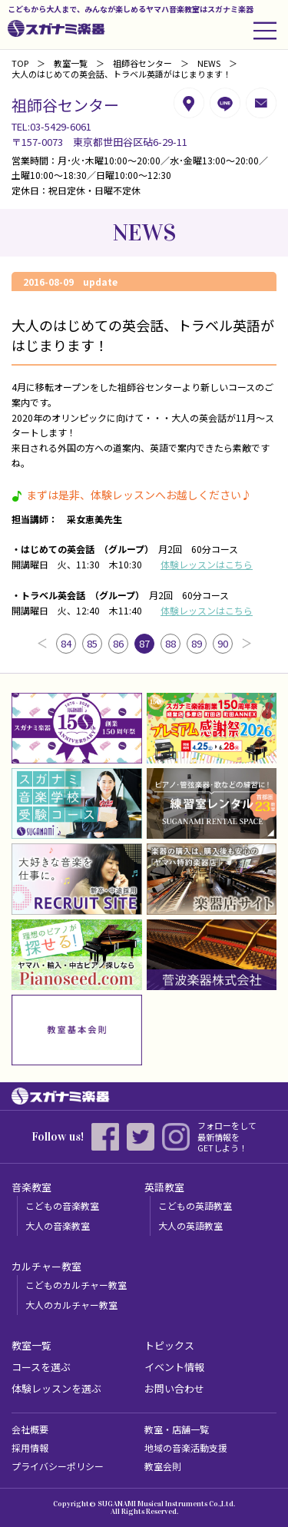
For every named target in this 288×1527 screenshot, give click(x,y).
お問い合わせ (174, 1388)
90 (222, 643)
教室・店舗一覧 (176, 1429)
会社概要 (30, 1429)
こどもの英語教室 (195, 1205)
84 (66, 643)
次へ (246, 644)
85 (92, 643)
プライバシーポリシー (58, 1465)
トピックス (169, 1345)
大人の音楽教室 (57, 1225)
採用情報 (30, 1447)
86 (118, 643)
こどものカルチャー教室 (76, 1284)
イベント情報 (174, 1367)
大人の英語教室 (190, 1225)
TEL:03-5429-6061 (51, 126)
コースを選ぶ (41, 1367)
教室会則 (162, 1465)
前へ (42, 644)
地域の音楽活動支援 (185, 1447)
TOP (20, 63)
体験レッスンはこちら (207, 564)
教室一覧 (71, 63)
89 (196, 643)
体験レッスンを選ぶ (56, 1388)
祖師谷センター (142, 63)
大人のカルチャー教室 (71, 1304)
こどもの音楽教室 (62, 1205)
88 (170, 643)
